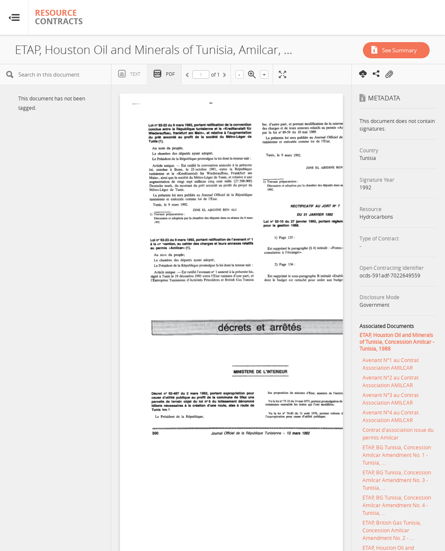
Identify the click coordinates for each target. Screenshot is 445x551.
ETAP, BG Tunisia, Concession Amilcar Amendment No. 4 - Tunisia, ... (396, 505)
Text (135, 74)
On (389, 74)
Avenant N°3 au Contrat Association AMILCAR (390, 398)
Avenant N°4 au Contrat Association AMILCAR (390, 416)
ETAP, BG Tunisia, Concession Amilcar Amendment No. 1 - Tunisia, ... (396, 455)
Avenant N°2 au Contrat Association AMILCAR (390, 381)
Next (224, 76)
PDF (170, 74)
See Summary (399, 50)
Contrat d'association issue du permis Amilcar (398, 433)
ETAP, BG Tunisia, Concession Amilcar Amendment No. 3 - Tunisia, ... (396, 480)
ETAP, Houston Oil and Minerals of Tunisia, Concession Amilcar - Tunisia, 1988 (396, 341)
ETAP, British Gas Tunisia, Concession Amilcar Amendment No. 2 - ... (391, 530)
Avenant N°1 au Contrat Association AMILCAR (390, 364)
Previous (188, 76)
